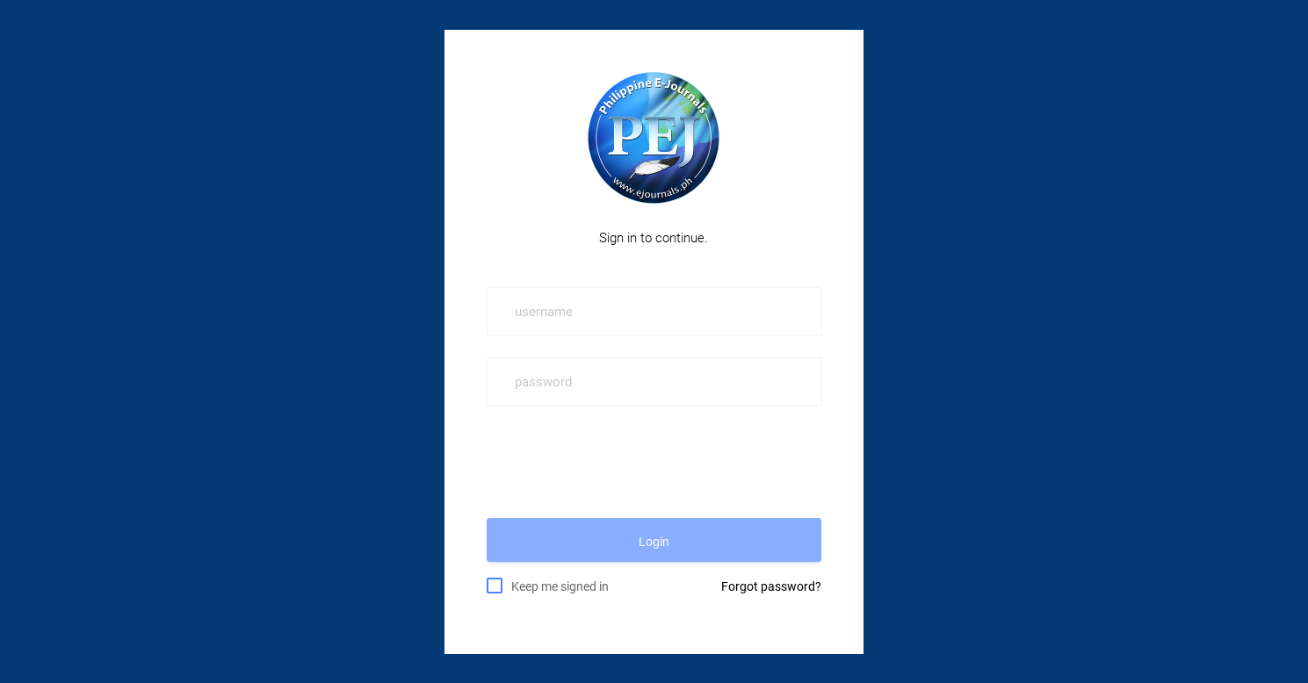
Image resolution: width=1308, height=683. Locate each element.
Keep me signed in (560, 585)
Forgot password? (771, 586)
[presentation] (620, 462)
